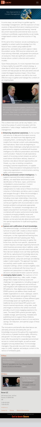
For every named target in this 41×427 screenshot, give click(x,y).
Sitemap (12, 410)
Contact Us (4, 410)
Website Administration (23, 410)
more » (24, 367)
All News (3, 356)
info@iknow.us (4, 407)
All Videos (4, 374)
